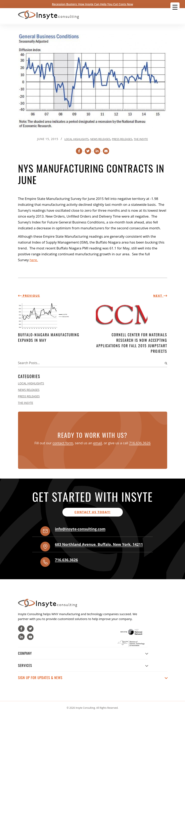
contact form (62, 443)
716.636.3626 (140, 443)
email (97, 443)
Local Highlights (76, 139)
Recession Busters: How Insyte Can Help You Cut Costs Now (92, 4)
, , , (99, 544)
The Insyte (141, 139)
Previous (29, 296)
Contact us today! (93, 512)
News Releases (100, 139)
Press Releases (122, 139)
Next (160, 296)
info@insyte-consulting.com (80, 528)
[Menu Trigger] (175, 7)
